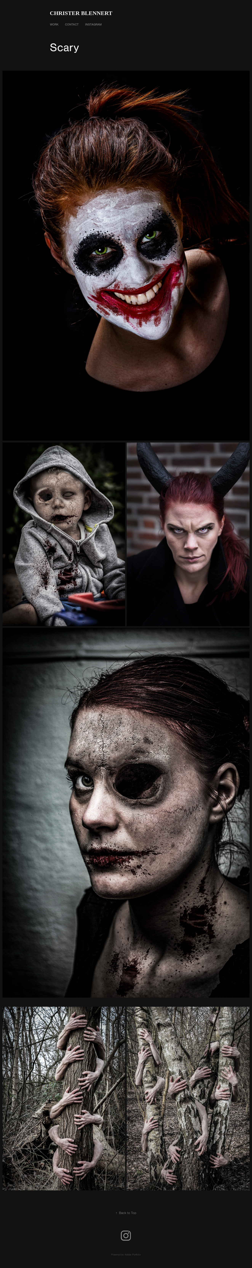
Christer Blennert (81, 13)
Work (54, 24)
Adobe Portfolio (133, 1254)
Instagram (93, 24)
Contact (72, 24)
